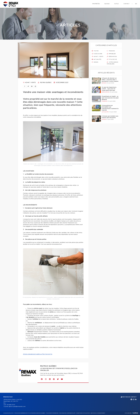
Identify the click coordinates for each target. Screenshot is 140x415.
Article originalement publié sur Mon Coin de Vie (37, 354)
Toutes (95, 51)
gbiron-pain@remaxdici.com (17, 406)
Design (95, 62)
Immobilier (111, 53)
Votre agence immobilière (112, 63)
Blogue (107, 3)
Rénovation (112, 56)
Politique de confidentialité (67, 413)
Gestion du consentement (98, 413)
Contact (126, 3)
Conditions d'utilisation (83, 413)
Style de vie (112, 59)
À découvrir (97, 53)
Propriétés (96, 3)
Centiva (135, 412)
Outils (116, 3)
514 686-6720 (11, 404)
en (136, 3)
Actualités (96, 59)
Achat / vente (29, 82)
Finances (111, 51)
